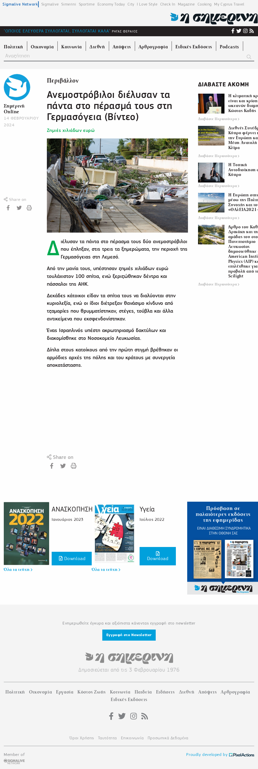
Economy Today (111, 4)
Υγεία (147, 509)
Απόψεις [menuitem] (122, 47)
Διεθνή (187, 692)
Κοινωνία (120, 692)
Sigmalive (50, 4)
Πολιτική (15, 692)
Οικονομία (40, 692)
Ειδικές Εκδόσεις (129, 699)
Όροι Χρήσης (82, 738)
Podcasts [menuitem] (229, 47)
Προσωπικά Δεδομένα (168, 738)
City (130, 4)
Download (72, 558)
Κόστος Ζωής (91, 692)
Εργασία (64, 692)
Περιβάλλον (63, 80)
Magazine (186, 4)
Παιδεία (143, 692)
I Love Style (147, 4)
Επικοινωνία (132, 738)
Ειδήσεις (165, 692)
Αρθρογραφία (235, 692)
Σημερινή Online (14, 109)
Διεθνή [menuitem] (97, 47)
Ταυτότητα (107, 738)
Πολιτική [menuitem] (13, 47)
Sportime (87, 4)
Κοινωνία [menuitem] (71, 47)
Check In (167, 4)
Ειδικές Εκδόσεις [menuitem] (193, 47)
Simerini (68, 4)
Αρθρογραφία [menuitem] (153, 47)
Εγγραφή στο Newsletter (129, 635)
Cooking (205, 4)
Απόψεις (207, 692)
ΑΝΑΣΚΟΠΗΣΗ (72, 509)
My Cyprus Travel (229, 4)
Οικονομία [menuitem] (42, 47)
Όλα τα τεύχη (18, 569)
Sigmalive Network (20, 4)
